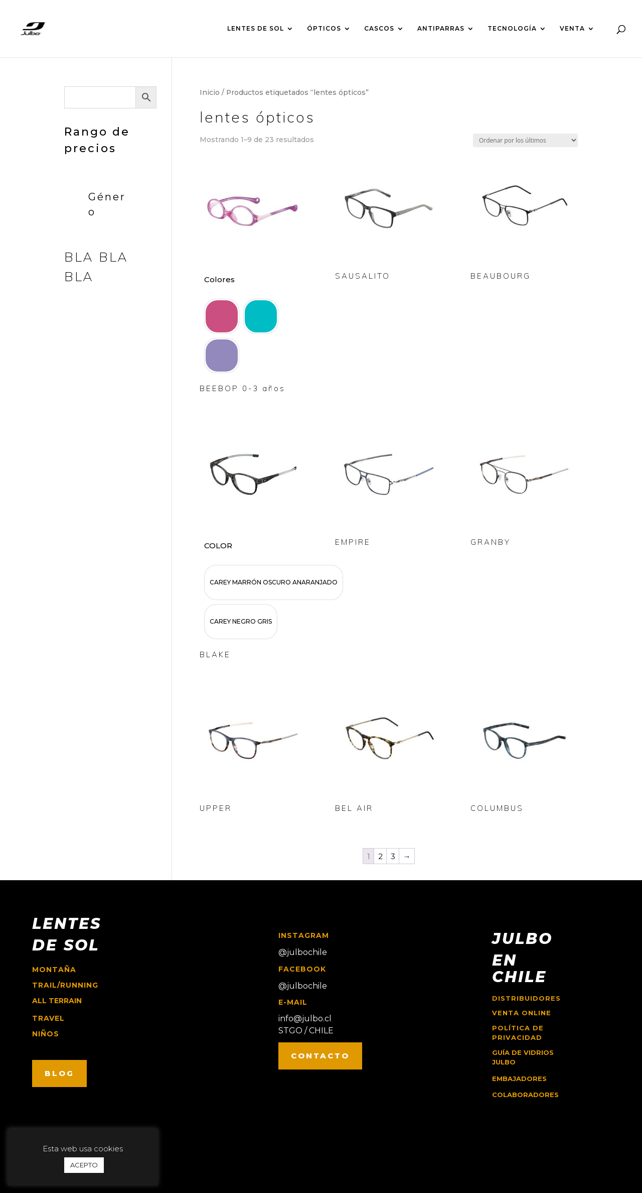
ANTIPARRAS (440, 28)
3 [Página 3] (393, 856)
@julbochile (302, 952)
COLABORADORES (525, 1095)
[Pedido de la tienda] (525, 140)
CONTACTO (320, 1055)
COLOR (218, 545)
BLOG (59, 1073)
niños (45, 1033)
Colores (219, 279)
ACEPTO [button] (84, 1165)
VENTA (572, 28)
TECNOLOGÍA (512, 28)
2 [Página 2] (380, 856)
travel (48, 1018)
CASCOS (379, 28)
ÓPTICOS (324, 28)
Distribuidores (526, 998)
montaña (54, 969)
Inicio (210, 92)
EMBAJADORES (519, 1079)
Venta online (521, 1013)
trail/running (65, 985)
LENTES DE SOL (255, 28)
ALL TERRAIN (57, 1000)
